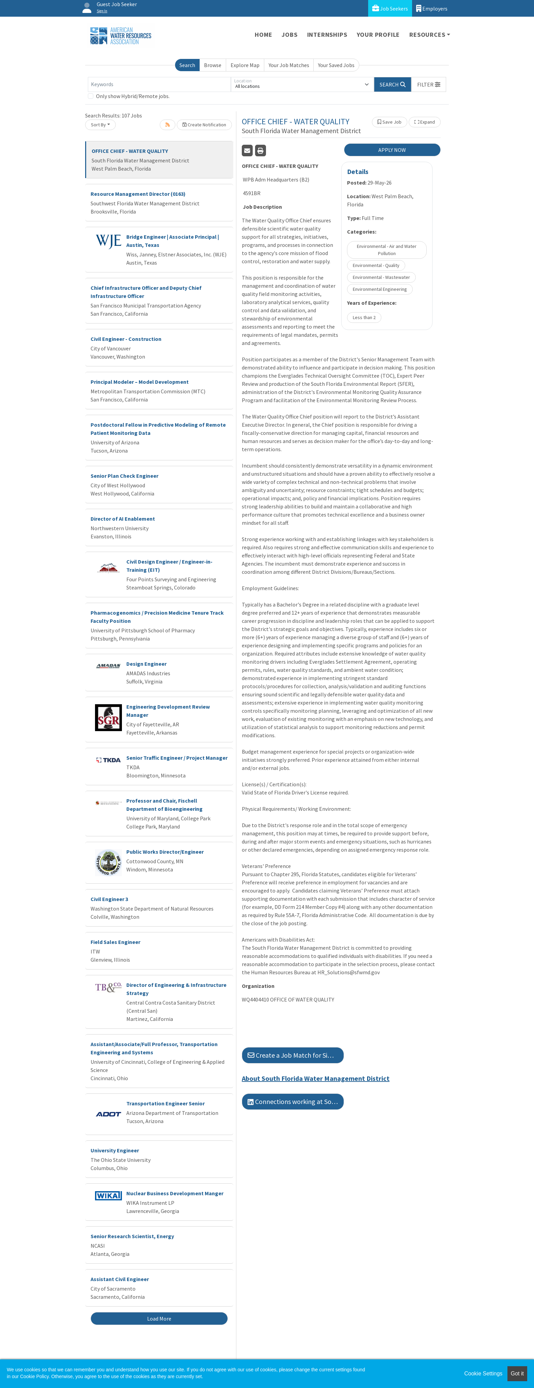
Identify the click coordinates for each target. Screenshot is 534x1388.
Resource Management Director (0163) (138, 193)
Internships (327, 34)
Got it (517, 1373)
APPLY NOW (392, 149)
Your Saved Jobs (336, 65)
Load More (159, 1318)
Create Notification (204, 125)
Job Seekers (390, 8)
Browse (212, 65)
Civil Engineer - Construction (126, 338)
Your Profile (378, 34)
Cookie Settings (483, 1373)
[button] (428, 84)
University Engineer (115, 1150)
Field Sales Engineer (115, 942)
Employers (431, 8)
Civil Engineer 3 (109, 899)
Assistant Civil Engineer (120, 1279)
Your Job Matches (289, 65)
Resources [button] (427, 34)
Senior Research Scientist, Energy (132, 1236)
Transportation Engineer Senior (165, 1103)
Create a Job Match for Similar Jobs (296, 1055)
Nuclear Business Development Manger (174, 1193)
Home (263, 34)
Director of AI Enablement (123, 518)
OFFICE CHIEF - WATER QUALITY (130, 150)
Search (187, 65)
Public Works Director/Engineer (165, 851)
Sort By (98, 125)
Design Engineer (146, 663)
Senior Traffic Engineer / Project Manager (176, 757)
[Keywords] (159, 84)
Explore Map (245, 65)
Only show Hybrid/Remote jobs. (133, 96)
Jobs (289, 34)
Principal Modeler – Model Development (140, 381)
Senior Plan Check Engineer (124, 475)
